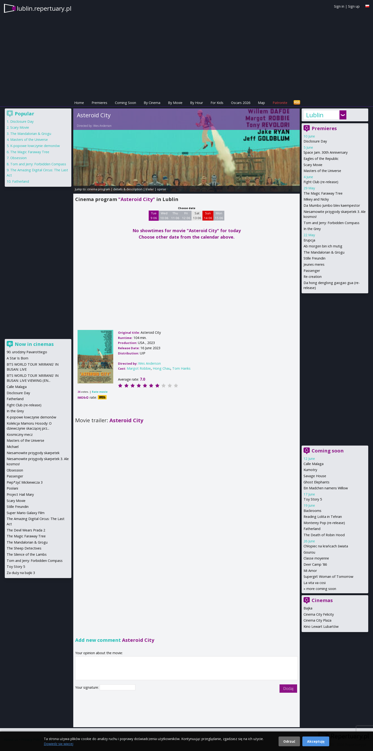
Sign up (354, 6)
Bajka (308, 608)
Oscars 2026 (240, 102)
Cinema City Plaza (317, 620)
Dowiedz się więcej (58, 743)
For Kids (217, 102)
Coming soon (328, 450)
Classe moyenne (316, 558)
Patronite (280, 102)
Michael (13, 446)
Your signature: (87, 687)
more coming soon (321, 588)
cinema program (98, 189)
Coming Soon (125, 102)
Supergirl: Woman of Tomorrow (328, 576)
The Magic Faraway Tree (323, 193)
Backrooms (312, 510)
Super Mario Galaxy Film (25, 512)
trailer (150, 189)
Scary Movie (313, 164)
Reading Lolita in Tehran (323, 516)
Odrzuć (289, 741)
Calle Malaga (314, 463)
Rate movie (100, 391)
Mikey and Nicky (316, 199)
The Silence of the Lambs (27, 554)
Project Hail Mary (20, 494)
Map (261, 102)
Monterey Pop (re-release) (324, 522)
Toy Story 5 (313, 499)
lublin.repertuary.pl (44, 8)
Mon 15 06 (219, 215)
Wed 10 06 (164, 215)
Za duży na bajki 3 (21, 572)
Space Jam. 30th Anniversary (326, 152)
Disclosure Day (315, 141)
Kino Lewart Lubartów (321, 626)
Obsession (18, 158)
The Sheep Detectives (24, 548)
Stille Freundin (314, 258)
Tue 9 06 (154, 215)
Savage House (315, 476)
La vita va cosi (315, 582)
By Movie (175, 102)
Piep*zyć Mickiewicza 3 (25, 482)
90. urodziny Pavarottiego (27, 352)
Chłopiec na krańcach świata (326, 546)
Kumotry (310, 469)
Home (79, 102)
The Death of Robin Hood (324, 535)
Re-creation (313, 276)
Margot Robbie (139, 368)
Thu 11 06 (175, 215)
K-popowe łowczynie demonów (35, 145)
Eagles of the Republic (321, 158)
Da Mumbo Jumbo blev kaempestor (332, 205)
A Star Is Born (17, 358)
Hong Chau (161, 368)
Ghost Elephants (316, 482)
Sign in (339, 6)
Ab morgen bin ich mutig (323, 246)
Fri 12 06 (186, 215)
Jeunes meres (314, 264)
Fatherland (312, 528)
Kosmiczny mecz (20, 434)
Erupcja (309, 240)
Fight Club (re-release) (321, 182)
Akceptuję (315, 741)
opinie (161, 189)
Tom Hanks (181, 368)
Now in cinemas (34, 344)
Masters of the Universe (322, 170)
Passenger (312, 270)
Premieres (99, 102)
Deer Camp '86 (315, 564)
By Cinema (152, 102)
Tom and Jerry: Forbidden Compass (331, 223)
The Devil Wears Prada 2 (26, 530)
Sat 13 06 (197, 215)
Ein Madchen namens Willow (326, 488)
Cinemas (322, 600)
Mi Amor (310, 570)
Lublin (315, 115)
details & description (127, 189)
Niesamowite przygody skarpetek (33, 453)
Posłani (12, 488)
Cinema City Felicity (319, 614)
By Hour (196, 102)
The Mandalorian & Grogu (324, 252)
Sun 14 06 (208, 215)
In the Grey (312, 228)
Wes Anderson (102, 126)
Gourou (309, 552)
